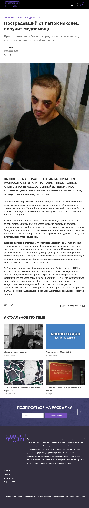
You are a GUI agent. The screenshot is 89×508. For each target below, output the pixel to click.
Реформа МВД (9, 482)
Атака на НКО (9, 478)
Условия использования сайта (70, 496)
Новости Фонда (23, 18)
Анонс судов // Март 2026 (58, 352)
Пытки (36, 18)
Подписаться (56, 415)
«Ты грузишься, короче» (15, 352)
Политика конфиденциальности (45, 496)
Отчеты (7, 475)
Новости (9, 18)
